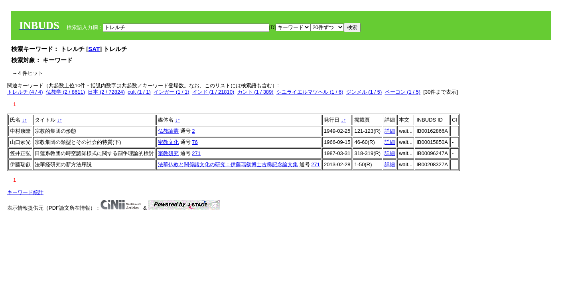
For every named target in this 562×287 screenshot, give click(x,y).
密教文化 (168, 142)
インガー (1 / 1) (171, 92)
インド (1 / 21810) (213, 92)
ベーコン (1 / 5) (403, 92)
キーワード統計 (25, 192)
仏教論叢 (168, 131)
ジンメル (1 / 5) (364, 92)
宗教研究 (168, 153)
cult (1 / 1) (139, 92)
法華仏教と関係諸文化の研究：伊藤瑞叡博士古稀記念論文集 (228, 164)
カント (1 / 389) (255, 92)
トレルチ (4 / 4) (25, 92)
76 (194, 142)
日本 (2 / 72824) (106, 92)
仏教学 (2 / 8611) (65, 92)
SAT (94, 48)
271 (196, 153)
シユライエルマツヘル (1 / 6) (309, 92)
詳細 (390, 131)
